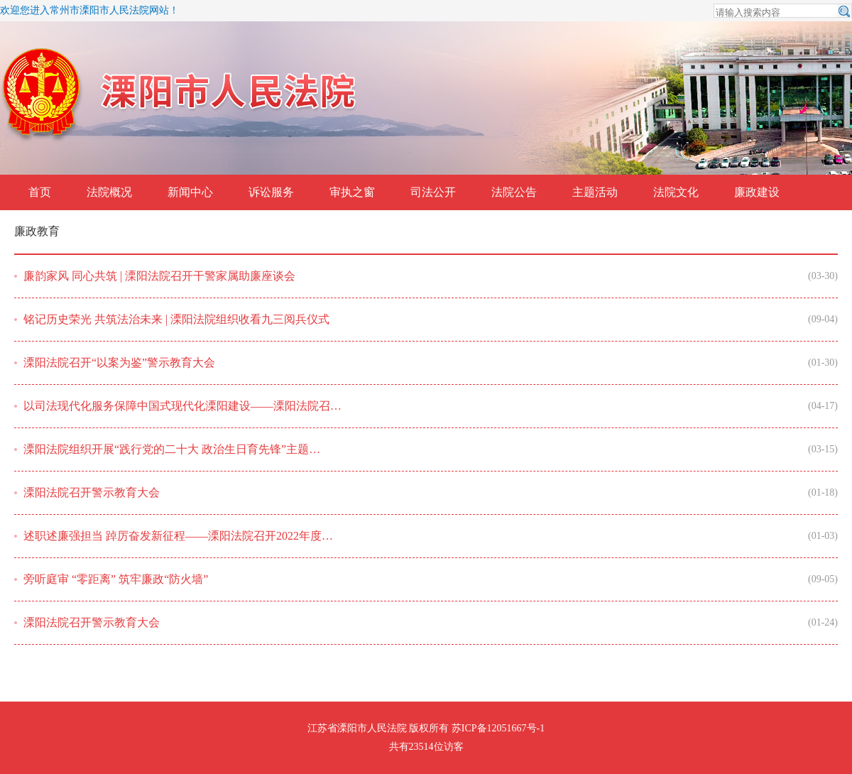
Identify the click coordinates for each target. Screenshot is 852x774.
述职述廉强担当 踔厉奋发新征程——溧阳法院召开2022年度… (178, 536)
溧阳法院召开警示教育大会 (91, 492)
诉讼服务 (271, 192)
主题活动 (595, 192)
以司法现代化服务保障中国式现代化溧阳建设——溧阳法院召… (182, 406)
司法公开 (433, 192)
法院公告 (514, 192)
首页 (39, 192)
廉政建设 (757, 192)
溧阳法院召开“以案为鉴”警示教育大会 (119, 362)
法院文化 (676, 192)
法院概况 (109, 192)
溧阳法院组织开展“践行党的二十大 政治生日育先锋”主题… (171, 449)
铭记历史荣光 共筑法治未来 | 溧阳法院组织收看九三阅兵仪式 (176, 319)
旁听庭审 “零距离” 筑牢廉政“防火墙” (115, 579)
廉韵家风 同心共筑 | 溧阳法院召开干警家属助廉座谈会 (159, 276)
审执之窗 (352, 192)
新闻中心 (190, 192)
